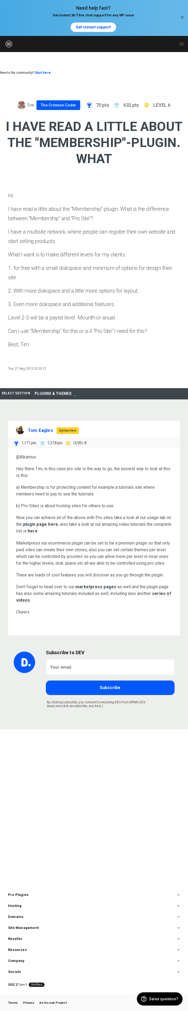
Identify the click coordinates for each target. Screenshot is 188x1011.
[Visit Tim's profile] (21, 105)
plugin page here (40, 524)
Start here (43, 73)
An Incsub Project (53, 1003)
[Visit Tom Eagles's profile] (20, 430)
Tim (30, 105)
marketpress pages (95, 586)
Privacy (28, 1003)
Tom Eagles (40, 430)
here (33, 531)
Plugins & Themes (53, 393)
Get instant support (93, 27)
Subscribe (110, 687)
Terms (13, 1003)
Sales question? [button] (163, 999)
